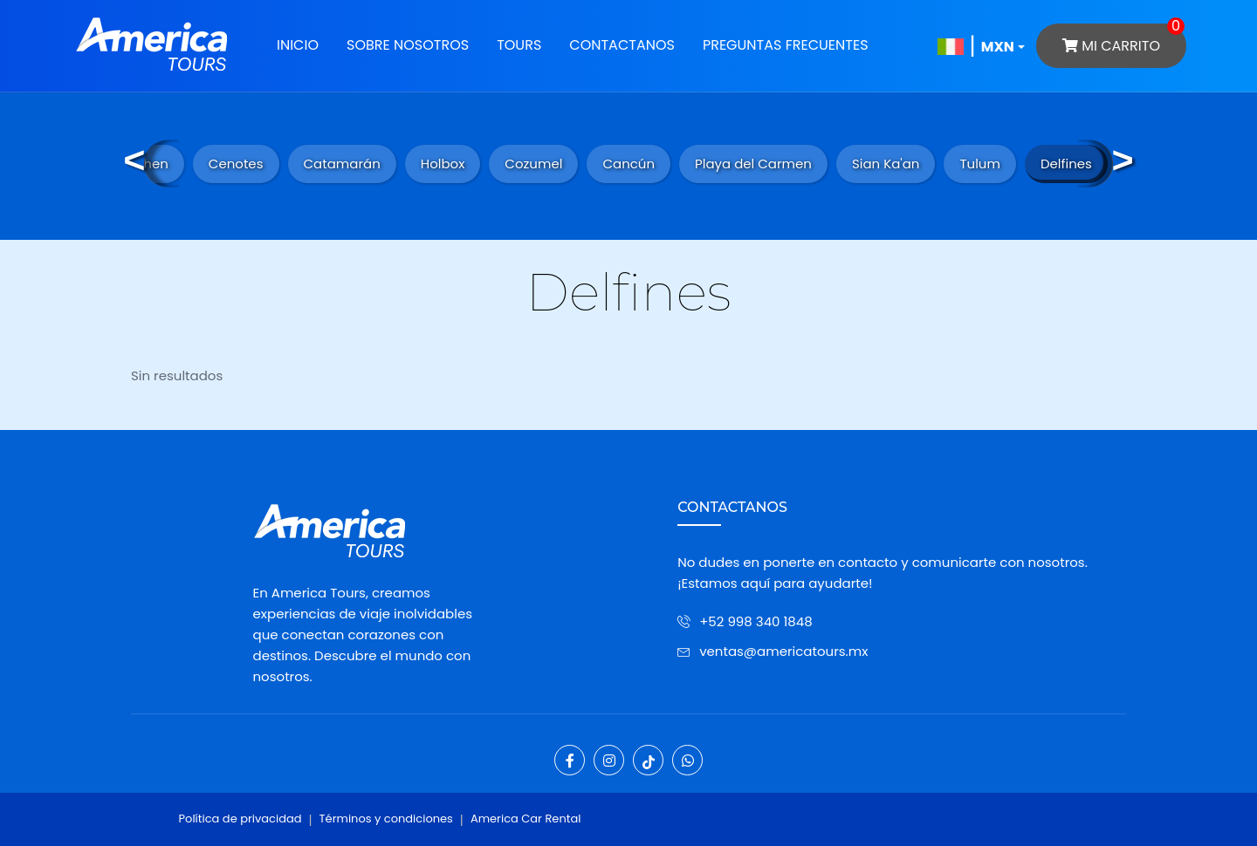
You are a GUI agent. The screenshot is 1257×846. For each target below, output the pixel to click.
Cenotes (236, 163)
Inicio (298, 45)
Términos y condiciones (386, 818)
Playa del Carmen (753, 163)
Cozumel (533, 163)
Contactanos (622, 45)
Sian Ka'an (886, 163)
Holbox (443, 163)
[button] (994, 46)
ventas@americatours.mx (783, 651)
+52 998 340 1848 (756, 621)
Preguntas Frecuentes (786, 45)
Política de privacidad (240, 818)
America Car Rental (526, 818)
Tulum (979, 163)
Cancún (628, 163)
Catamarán (342, 163)
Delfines (1066, 163)
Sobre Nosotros (408, 45)
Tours (519, 45)
